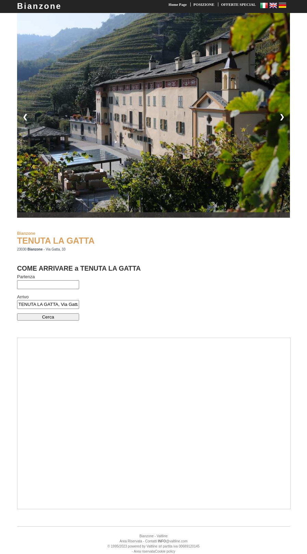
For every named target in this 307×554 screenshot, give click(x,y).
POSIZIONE (203, 4)
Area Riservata (130, 541)
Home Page (178, 4)
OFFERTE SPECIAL (238, 4)
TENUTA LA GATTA (55, 240)
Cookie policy (165, 551)
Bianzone (39, 6)
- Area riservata (143, 551)
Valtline (162, 536)
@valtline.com (173, 541)
